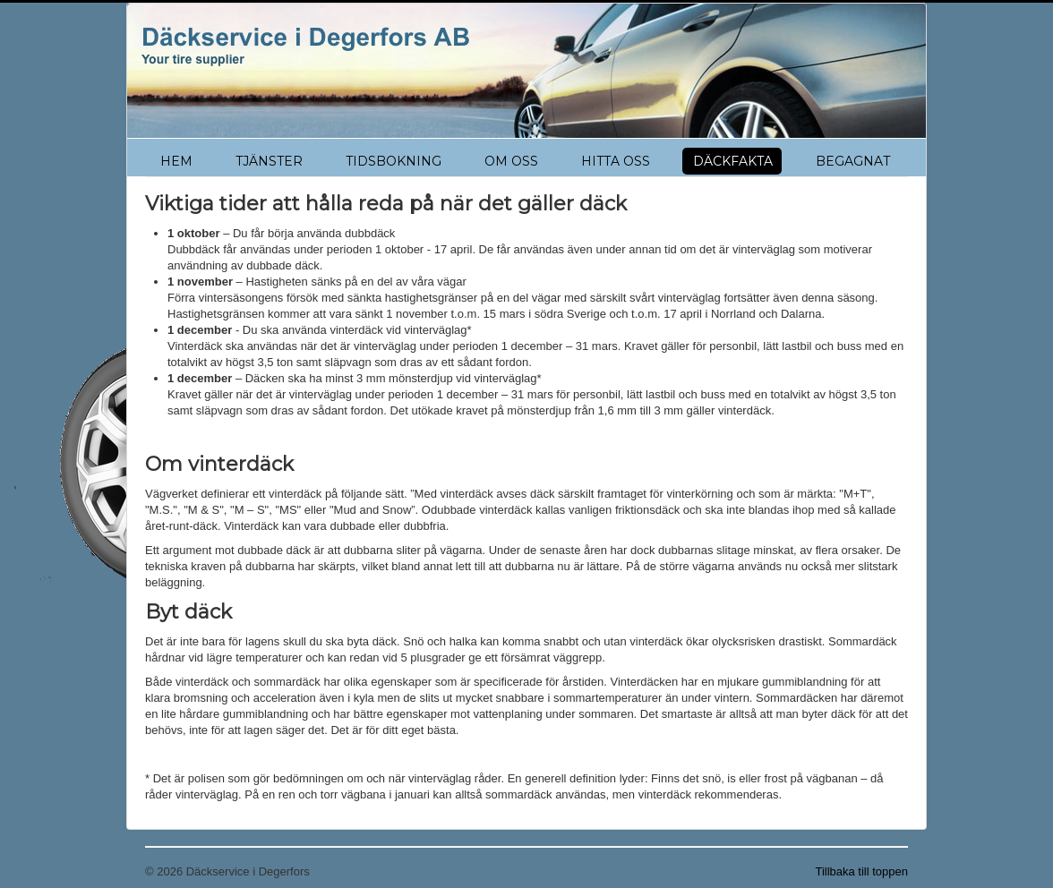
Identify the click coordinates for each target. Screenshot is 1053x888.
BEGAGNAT (853, 161)
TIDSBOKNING (393, 161)
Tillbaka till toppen (861, 871)
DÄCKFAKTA (733, 161)
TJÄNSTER (269, 161)
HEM (176, 161)
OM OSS (511, 161)
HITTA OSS (615, 161)
